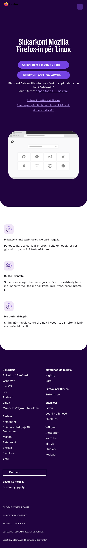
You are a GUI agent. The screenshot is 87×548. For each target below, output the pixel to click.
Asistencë (9, 442)
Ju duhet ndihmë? (43, 110)
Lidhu (49, 408)
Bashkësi (9, 453)
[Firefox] (14, 7)
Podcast (51, 454)
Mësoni (8, 436)
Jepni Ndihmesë (56, 413)
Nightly (50, 375)
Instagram (52, 432)
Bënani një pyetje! (14, 487)
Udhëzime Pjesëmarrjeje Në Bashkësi (23, 532)
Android (8, 397)
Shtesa (7, 447)
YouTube (51, 438)
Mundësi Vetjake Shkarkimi (21, 408)
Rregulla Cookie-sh (14, 523)
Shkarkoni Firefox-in (16, 375)
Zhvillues (52, 419)
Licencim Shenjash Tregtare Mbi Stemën (25, 540)
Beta (48, 380)
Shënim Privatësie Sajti (16, 507)
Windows (9, 380)
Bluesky (51, 449)
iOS (5, 391)
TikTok (50, 443)
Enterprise (53, 394)
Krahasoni (9, 421)
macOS (7, 386)
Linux (6, 402)
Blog (6, 458)
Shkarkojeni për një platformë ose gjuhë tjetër (43, 105)
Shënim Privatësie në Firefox (43, 100)
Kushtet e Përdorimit (15, 515)
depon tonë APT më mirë (52, 91)
